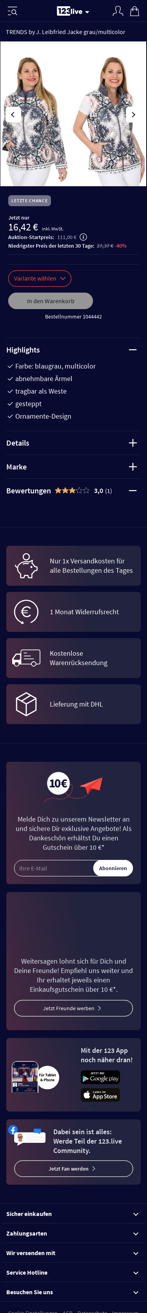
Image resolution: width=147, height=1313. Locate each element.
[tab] (73, 490)
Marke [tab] (71, 466)
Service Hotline (72, 1272)
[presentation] (13, 114)
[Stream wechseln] (88, 12)
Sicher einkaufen (72, 1214)
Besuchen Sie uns (72, 1292)
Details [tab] (71, 443)
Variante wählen (39, 278)
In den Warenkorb (50, 301)
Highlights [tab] (71, 349)
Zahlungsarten (72, 1233)
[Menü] (12, 11)
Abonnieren (113, 868)
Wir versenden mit (72, 1253)
